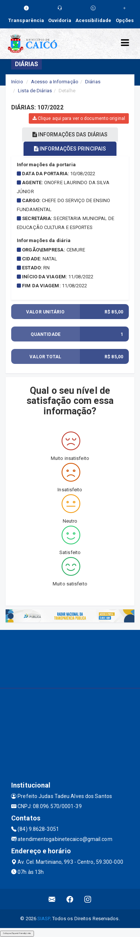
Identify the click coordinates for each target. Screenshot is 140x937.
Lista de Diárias (35, 90)
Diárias (92, 81)
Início (17, 81)
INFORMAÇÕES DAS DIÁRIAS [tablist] (70, 134)
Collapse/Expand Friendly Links (17, 933)
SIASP (43, 918)
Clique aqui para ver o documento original (78, 118)
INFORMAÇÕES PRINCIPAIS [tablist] (70, 149)
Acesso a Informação (54, 81)
